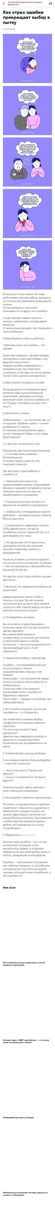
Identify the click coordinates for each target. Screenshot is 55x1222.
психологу (28, 835)
